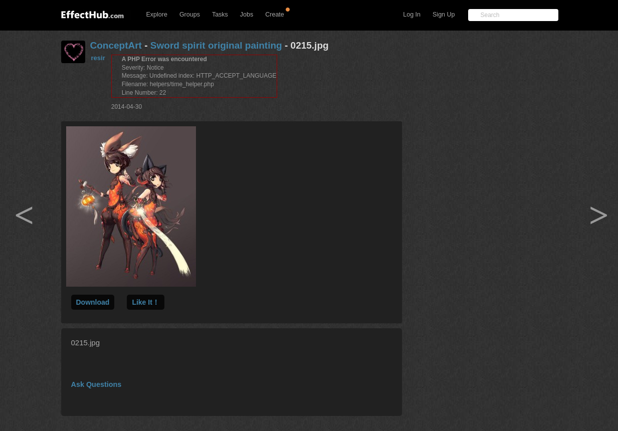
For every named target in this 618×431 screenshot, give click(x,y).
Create (274, 14)
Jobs (246, 14)
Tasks (220, 14)
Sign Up (444, 14)
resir (98, 58)
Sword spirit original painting (216, 45)
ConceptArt (116, 45)
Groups (189, 14)
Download (93, 302)
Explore (156, 14)
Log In (412, 14)
